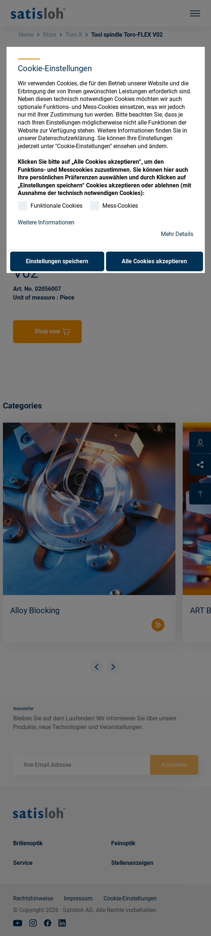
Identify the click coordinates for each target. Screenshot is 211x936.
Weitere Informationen (46, 222)
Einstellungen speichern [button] (57, 261)
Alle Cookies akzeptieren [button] (154, 261)
